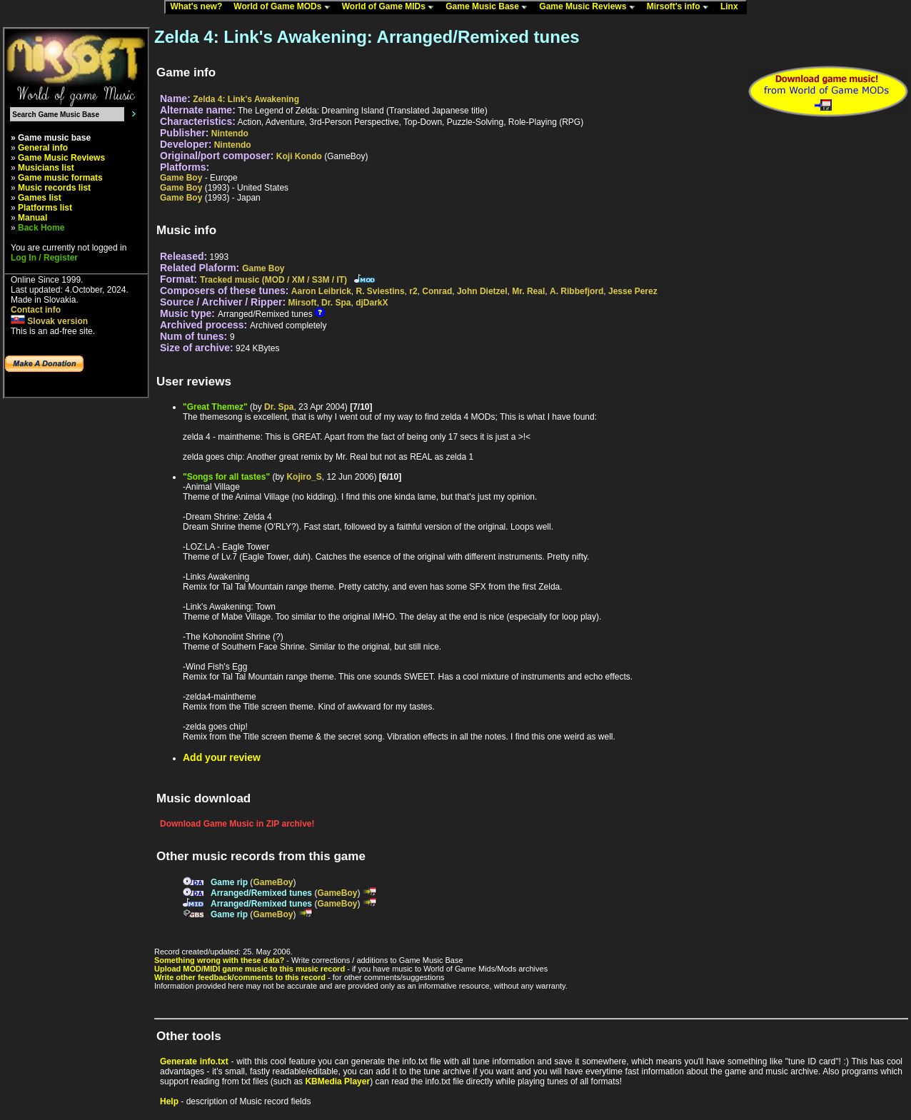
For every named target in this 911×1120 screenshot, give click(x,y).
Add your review (222, 757)
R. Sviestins (380, 291)
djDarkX (372, 303)
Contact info (36, 310)
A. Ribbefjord (576, 291)
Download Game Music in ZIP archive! (237, 824)
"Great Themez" (215, 407)
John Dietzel (482, 291)
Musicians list (46, 168)
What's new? (199, 7)
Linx (732, 7)
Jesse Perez (633, 291)
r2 (413, 291)
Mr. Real (528, 291)
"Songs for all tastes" (226, 477)
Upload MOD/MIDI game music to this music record (249, 968)
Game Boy (181, 178)
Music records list (54, 188)
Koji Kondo (299, 156)
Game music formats (60, 178)
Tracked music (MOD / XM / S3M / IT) (273, 280)
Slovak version (49, 321)
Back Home (41, 228)
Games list (39, 198)
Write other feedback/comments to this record (240, 977)
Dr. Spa (336, 303)
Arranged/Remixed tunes (261, 893)
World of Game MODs (285, 7)
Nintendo (229, 133)
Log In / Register (44, 258)
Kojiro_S (303, 477)
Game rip (229, 882)
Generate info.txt (194, 1061)
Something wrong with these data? (219, 960)
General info (43, 148)
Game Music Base (490, 7)
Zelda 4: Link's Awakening (246, 99)
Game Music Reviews (590, 7)
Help (169, 1101)
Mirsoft (302, 303)
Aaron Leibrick (321, 291)
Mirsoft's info (681, 7)
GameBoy (273, 882)
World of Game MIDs (391, 7)
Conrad (437, 291)
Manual (32, 218)
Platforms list (45, 208)
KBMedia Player (337, 1081)
